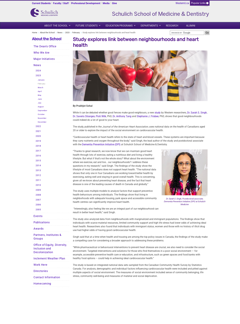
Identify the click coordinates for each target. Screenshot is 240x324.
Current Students (41, 3)
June (40, 99)
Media (106, 3)
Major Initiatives (44, 58)
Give (114, 3)
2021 (38, 131)
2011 (38, 180)
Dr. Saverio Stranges (84, 116)
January (41, 80)
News (59, 32)
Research (172, 25)
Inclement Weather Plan (49, 258)
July (39, 103)
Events (38, 216)
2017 (38, 151)
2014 (38, 165)
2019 (38, 141)
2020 (38, 136)
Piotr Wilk (101, 116)
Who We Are (42, 52)
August (41, 107)
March (40, 88)
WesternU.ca (182, 3)
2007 (38, 200)
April (40, 91)
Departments (149, 25)
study (158, 112)
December (42, 122)
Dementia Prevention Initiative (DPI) (101, 144)
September (42, 111)
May (39, 95)
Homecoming (42, 283)
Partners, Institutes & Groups (47, 236)
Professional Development (85, 3)
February (76, 32)
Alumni (190, 25)
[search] (187, 33)
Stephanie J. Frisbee (148, 116)
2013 (38, 170)
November (42, 118)
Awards (38, 228)
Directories (41, 271)
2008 (38, 195)
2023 (67, 32)
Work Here (40, 264)
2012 (38, 175)
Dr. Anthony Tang (122, 116)
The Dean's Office (45, 46)
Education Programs (119, 25)
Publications (42, 222)
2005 (38, 209)
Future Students (87, 25)
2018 (38, 146)
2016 (38, 155)
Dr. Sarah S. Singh (197, 112)
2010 (38, 185)
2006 (38, 204)
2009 (38, 190)
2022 (38, 126)
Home (34, 32)
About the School (56, 25)
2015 (38, 160)
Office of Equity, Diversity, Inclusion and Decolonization (50, 248)
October (41, 114)
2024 (38, 70)
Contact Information (47, 277)
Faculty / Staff (61, 3)
